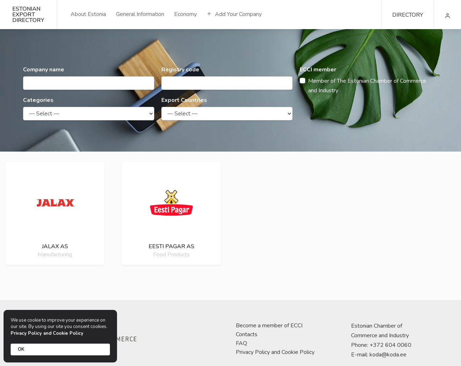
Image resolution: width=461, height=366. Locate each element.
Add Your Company (234, 14)
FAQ (241, 343)
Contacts (246, 334)
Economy (185, 14)
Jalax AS (55, 246)
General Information (140, 14)
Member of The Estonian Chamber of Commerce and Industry (367, 85)
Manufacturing (55, 254)
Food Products (171, 254)
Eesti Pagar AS (171, 246)
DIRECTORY (407, 15)
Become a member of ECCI (269, 325)
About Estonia (88, 14)
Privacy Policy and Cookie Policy (275, 352)
